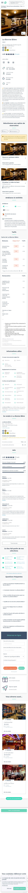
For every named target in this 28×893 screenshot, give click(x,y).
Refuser (9, 888)
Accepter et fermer (19, 888)
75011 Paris (4, 426)
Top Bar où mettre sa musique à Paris (21, 563)
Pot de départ (8, 402)
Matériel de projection (7, 373)
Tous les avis (14, 543)
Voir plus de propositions (14, 798)
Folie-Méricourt (8, 423)
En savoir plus (5, 885)
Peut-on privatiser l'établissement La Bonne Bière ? (14, 584)
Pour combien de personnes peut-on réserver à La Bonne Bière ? (13, 596)
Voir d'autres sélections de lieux (14, 573)
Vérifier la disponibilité (10, 668)
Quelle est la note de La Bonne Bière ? (14, 601)
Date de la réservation (8, 641)
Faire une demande (14, 810)
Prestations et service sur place (14, 470)
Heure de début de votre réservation (12, 647)
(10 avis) (17, 54)
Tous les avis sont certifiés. (9, 459)
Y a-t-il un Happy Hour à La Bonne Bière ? (12, 607)
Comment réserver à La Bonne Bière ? (14, 590)
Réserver (21, 668)
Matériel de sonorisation (19, 376)
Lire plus (4, 411)
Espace (5, 653)
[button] (14, 154)
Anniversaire (19, 384)
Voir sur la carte (6, 428)
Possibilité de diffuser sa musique (21, 373)
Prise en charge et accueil (14, 462)
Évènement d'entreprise (7, 399)
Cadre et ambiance (14, 466)
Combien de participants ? (9, 660)
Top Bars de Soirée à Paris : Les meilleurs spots (9, 567)
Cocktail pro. (19, 395)
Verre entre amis (20, 399)
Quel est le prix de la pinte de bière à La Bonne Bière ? (13, 614)
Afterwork (7, 384)
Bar (3, 423)
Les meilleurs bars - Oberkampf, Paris (9, 563)
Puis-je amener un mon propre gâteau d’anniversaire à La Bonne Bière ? (14, 620)
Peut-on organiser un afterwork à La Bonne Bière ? (13, 627)
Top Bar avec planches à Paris (20, 567)
